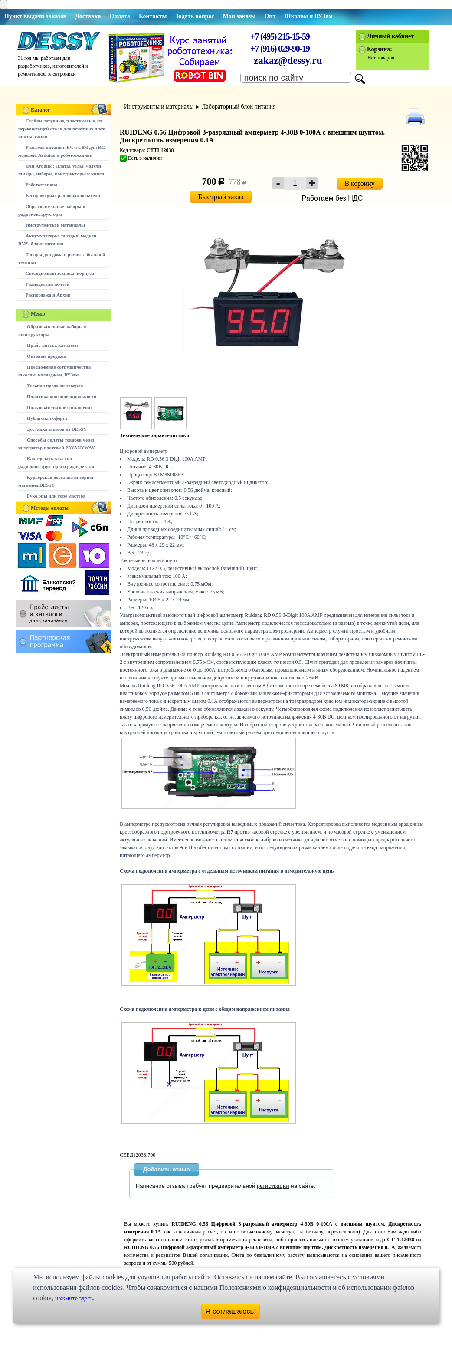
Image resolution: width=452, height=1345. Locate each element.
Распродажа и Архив (48, 294)
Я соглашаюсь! (230, 1311)
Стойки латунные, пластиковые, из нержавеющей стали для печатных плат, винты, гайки (61, 128)
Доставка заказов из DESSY (57, 429)
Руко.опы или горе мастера (56, 495)
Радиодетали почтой (47, 284)
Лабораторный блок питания (238, 106)
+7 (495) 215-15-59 (279, 36)
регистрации (273, 1186)
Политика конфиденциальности (61, 396)
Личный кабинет (390, 36)
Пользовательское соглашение (59, 407)
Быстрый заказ (221, 197)
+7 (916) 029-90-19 (279, 48)
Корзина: (379, 49)
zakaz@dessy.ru (288, 60)
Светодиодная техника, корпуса (60, 273)
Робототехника (41, 184)
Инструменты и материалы (55, 224)
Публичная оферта (47, 418)
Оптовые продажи (46, 356)
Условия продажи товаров (55, 385)
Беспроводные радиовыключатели (63, 195)
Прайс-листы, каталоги (52, 345)
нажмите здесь (74, 1298)
